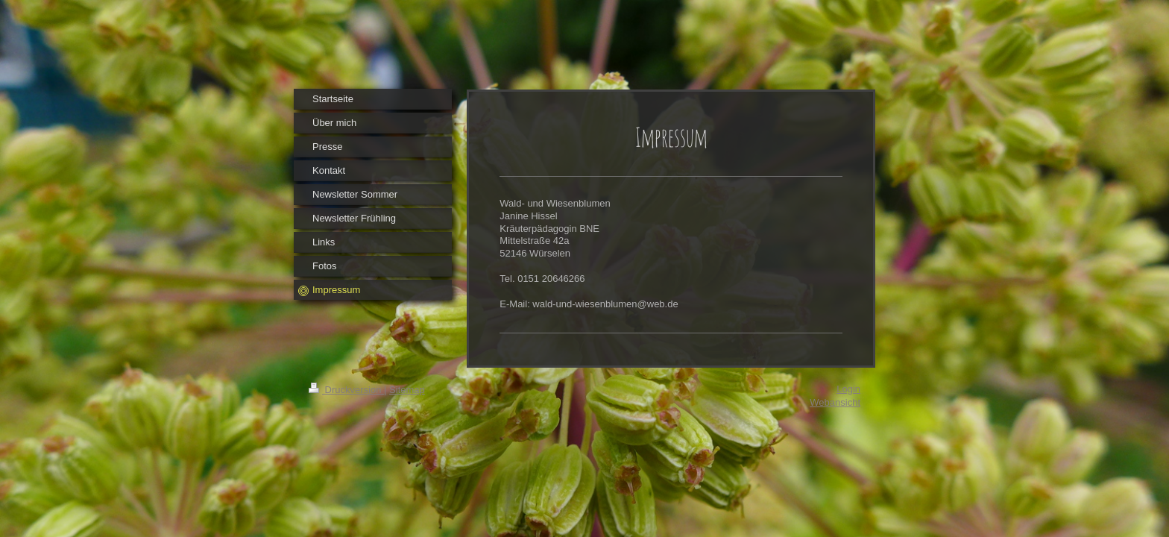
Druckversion (346, 389)
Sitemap (407, 389)
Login (848, 389)
